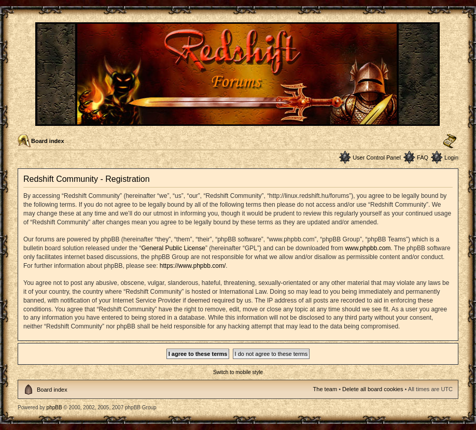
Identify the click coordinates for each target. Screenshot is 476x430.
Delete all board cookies (372, 389)
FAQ (422, 157)
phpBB (54, 407)
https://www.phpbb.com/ (193, 265)
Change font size (449, 141)
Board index (47, 141)
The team (325, 389)
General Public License (173, 248)
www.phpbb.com (367, 248)
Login (451, 157)
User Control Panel (377, 157)
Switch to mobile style (238, 372)
